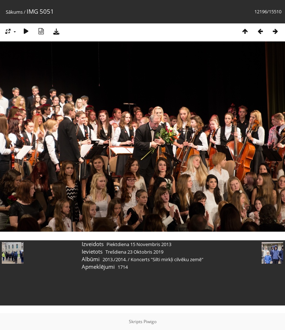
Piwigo (150, 321)
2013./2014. (115, 259)
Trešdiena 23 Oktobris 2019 (134, 252)
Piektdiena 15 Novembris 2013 (139, 244)
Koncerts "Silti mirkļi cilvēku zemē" (167, 259)
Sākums (14, 12)
